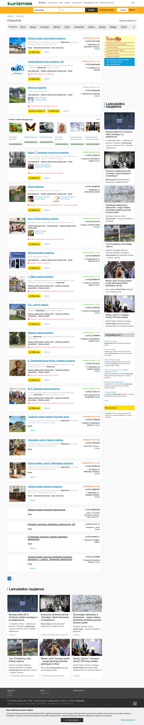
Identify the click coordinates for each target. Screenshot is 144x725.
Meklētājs (42, 3)
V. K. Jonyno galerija (38, 304)
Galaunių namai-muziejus (40, 332)
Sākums (9, 693)
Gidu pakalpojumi (33, 71)
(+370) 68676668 (92, 64)
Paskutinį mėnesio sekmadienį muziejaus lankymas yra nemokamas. (52, 291)
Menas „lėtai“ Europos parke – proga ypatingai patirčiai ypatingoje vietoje (55, 661)
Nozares (10, 695)
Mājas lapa (34, 52)
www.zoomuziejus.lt (92, 144)
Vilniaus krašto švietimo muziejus (45, 486)
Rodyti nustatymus (128, 720)
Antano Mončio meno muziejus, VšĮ (46, 61)
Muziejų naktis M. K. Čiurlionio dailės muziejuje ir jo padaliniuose (23, 617)
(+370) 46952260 (92, 90)
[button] (134, 27)
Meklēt (91, 10)
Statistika (71, 701)
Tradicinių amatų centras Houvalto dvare (48, 416)
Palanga (113, 27)
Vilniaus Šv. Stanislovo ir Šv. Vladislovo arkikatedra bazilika (116, 371)
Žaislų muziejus (36, 186)
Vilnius (22, 27)
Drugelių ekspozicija (30, 137)
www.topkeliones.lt (113, 64)
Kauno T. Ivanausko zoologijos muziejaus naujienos (47, 173)
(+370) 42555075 (92, 256)
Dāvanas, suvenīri (43, 288)
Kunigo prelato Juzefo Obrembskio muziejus (50, 463)
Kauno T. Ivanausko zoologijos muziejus (48, 152)
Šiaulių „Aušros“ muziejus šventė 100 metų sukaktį (86, 660)
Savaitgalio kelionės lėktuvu (115, 50)
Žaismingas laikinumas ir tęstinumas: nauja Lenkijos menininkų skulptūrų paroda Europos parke (87, 618)
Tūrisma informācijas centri (36, 226)
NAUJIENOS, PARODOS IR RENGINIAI (42, 74)
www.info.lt (11, 704)
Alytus (67, 27)
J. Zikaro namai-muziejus (41, 276)
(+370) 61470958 (92, 557)
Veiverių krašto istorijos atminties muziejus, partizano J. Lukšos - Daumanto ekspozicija (50, 558)
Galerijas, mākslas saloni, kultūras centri (54, 71)
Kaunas (33, 27)
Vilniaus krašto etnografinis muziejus (47, 38)
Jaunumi (67, 3)
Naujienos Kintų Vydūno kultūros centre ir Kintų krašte (47, 239)
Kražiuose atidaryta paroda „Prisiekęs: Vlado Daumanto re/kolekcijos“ (55, 617)
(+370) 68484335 (92, 280)
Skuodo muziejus (110, 349)
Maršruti (46, 52)
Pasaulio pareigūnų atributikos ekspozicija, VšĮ (51, 524)
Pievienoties (80, 701)
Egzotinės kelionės (112, 53)
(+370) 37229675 (92, 155)
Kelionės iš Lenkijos (112, 56)
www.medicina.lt (52, 704)
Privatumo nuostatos (40, 701)
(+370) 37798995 (92, 336)
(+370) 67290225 (92, 420)
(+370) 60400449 (92, 186)
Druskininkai (79, 27)
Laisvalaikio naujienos (26, 589)
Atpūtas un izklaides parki (53, 676)
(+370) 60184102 (92, 466)
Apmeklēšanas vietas (91, 3)
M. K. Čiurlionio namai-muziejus (44, 388)
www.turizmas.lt (30, 704)
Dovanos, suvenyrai (37, 111)
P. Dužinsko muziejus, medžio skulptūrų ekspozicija (48, 538)
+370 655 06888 (115, 62)
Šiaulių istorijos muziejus (112, 360)
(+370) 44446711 (92, 537)
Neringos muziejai (37, 87)
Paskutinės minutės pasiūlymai (116, 44)
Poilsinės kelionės (112, 47)
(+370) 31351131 (92, 392)
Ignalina (91, 27)
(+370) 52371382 (92, 41)
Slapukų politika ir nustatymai (58, 701)
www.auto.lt (19, 704)
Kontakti (29, 701)
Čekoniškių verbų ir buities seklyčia (45, 440)
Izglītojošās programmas (42, 47)
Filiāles (97, 48)
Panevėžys (45, 27)
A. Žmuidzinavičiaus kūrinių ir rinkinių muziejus (51, 360)
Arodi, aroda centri (57, 47)
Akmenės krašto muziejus (41, 252)
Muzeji (30, 47)
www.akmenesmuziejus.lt (16, 144)
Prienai (123, 27)
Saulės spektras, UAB (19, 701)
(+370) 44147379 (92, 222)
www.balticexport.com (66, 704)
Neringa (102, 27)
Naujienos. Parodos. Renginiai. (40, 263)
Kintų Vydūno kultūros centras (43, 218)
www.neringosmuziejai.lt (77, 144)
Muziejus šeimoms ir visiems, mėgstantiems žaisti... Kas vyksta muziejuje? (54, 205)
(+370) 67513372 (92, 364)
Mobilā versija (78, 690)
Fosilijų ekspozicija (45, 137)
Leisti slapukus (72, 720)
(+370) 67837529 (92, 443)
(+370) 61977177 (92, 524)
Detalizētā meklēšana (106, 10)
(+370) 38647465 (92, 510)
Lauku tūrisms (77, 3)
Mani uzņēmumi (107, 3)
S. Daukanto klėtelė (110, 392)
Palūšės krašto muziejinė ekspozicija (46, 509)
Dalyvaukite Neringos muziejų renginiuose (43, 106)
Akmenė (57, 27)
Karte (61, 3)
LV (133, 3)
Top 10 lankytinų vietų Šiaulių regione (20, 660)
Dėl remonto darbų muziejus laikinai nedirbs (44, 375)
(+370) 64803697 (92, 489)
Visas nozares (52, 3)
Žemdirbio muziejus (111, 341)
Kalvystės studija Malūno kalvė (114, 382)
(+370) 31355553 (92, 308)
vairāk (98, 119)
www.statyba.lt (41, 704)
